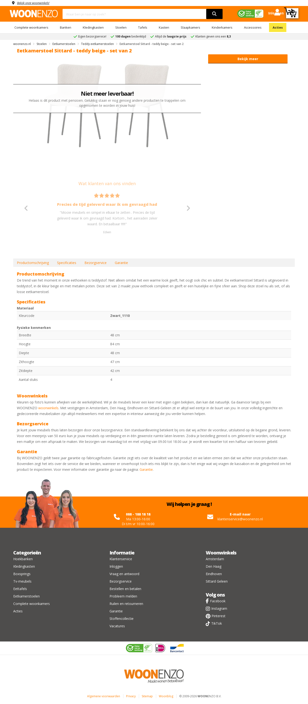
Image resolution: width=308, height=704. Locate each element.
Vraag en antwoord (124, 574)
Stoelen (121, 27)
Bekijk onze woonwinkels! (36, 2)
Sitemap (147, 696)
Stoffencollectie (121, 618)
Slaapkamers (190, 27)
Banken (65, 27)
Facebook (217, 601)
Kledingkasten (93, 27)
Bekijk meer (247, 59)
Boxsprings (22, 574)
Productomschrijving (33, 262)
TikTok (216, 623)
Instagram (219, 608)
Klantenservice (120, 559)
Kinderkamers (222, 27)
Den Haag (213, 566)
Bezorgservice (95, 262)
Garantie (121, 262)
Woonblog (166, 696)
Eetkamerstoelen (26, 596)
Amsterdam (215, 559)
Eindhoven (214, 574)
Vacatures (117, 626)
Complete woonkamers (31, 27)
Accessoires (253, 27)
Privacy (131, 696)
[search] (214, 14)
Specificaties (66, 262)
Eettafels (20, 588)
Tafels (142, 27)
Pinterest (218, 616)
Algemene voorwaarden (103, 696)
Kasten (164, 27)
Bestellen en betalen (125, 588)
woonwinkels (48, 408)
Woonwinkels (221, 552)
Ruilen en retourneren (126, 603)
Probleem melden (123, 596)
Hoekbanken (23, 559)
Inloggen (116, 566)
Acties (278, 27)
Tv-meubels (22, 581)
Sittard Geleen (217, 581)
